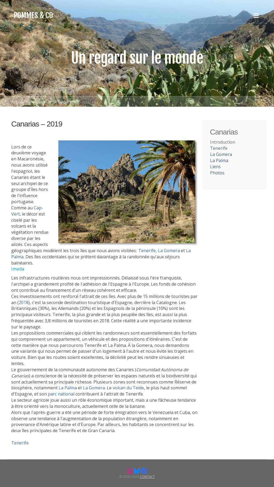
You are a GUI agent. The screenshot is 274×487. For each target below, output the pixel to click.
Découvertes (41, 102)
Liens (215, 167)
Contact (147, 476)
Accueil (18, 102)
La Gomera (169, 251)
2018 (23, 302)
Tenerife (147, 251)
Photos (217, 173)
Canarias (66, 102)
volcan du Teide (128, 388)
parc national (61, 394)
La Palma (68, 388)
